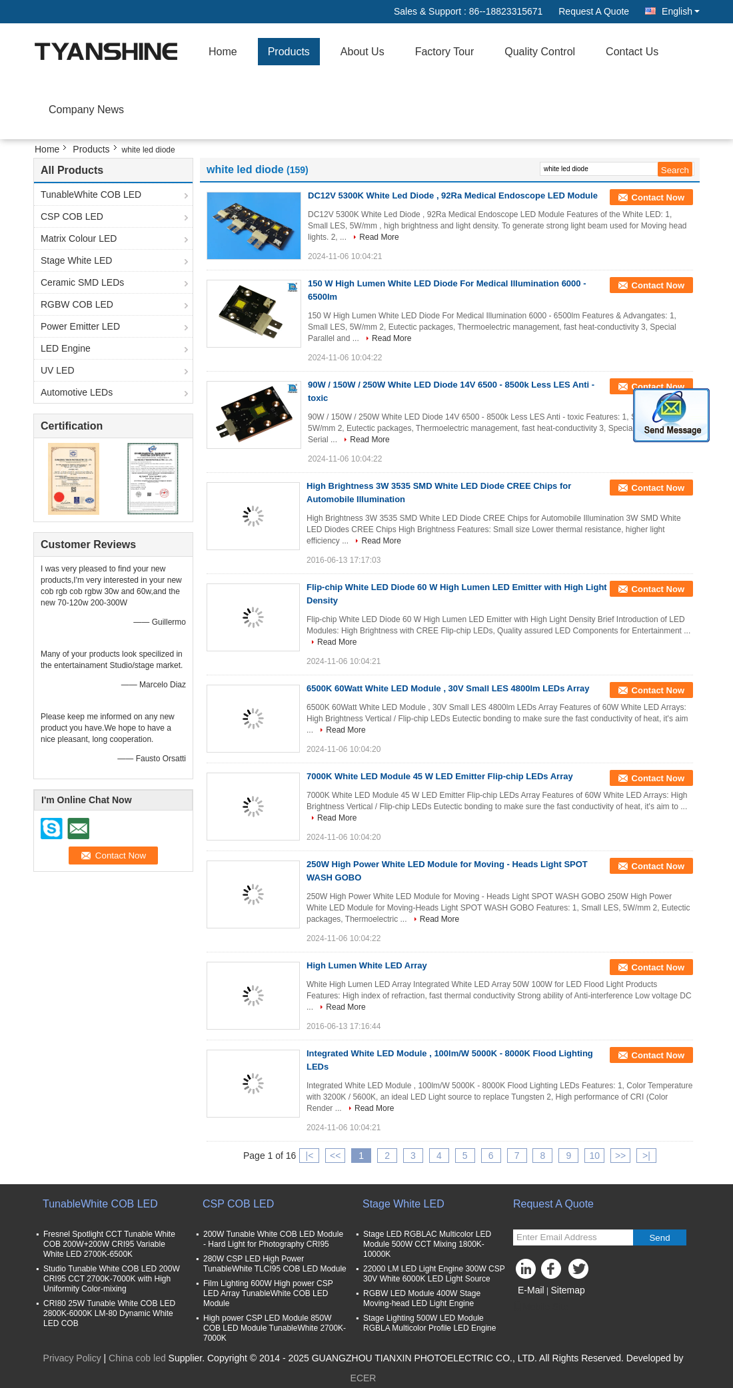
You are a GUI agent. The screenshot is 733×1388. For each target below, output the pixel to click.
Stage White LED (76, 260)
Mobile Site (540, 1306)
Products (289, 51)
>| (646, 1155)
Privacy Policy (72, 1358)
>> (620, 1155)
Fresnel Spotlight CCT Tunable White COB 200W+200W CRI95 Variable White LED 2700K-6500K (109, 1244)
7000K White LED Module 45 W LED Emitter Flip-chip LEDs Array (440, 776)
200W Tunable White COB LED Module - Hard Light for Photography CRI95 (273, 1239)
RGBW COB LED (77, 304)
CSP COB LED (72, 216)
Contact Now (658, 197)
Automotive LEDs (77, 392)
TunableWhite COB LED (91, 194)
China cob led (137, 1358)
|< (310, 1155)
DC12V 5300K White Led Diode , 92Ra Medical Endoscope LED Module (453, 195)
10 (594, 1155)
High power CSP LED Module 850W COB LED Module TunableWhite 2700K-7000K (274, 1328)
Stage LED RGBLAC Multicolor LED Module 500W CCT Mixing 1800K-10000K (427, 1244)
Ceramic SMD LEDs (82, 282)
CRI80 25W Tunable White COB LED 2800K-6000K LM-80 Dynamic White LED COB (109, 1313)
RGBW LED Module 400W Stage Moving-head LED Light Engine (421, 1298)
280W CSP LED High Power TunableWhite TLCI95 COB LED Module (275, 1263)
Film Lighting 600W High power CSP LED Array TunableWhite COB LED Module (268, 1293)
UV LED (58, 370)
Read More (378, 237)
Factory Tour (444, 51)
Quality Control (539, 51)
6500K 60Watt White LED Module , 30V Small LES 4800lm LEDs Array (448, 688)
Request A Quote (593, 11)
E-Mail (531, 1290)
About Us (362, 51)
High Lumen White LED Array (367, 965)
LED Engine (66, 348)
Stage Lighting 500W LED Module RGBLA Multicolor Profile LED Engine (429, 1323)
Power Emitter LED (80, 326)
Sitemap (567, 1290)
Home (223, 51)
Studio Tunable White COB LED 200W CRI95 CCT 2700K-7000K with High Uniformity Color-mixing (111, 1278)
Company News (86, 109)
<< (335, 1155)
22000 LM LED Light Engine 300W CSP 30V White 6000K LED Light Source (434, 1273)
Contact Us (632, 51)
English (681, 11)
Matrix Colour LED (79, 238)
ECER (363, 1378)
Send (659, 1238)
